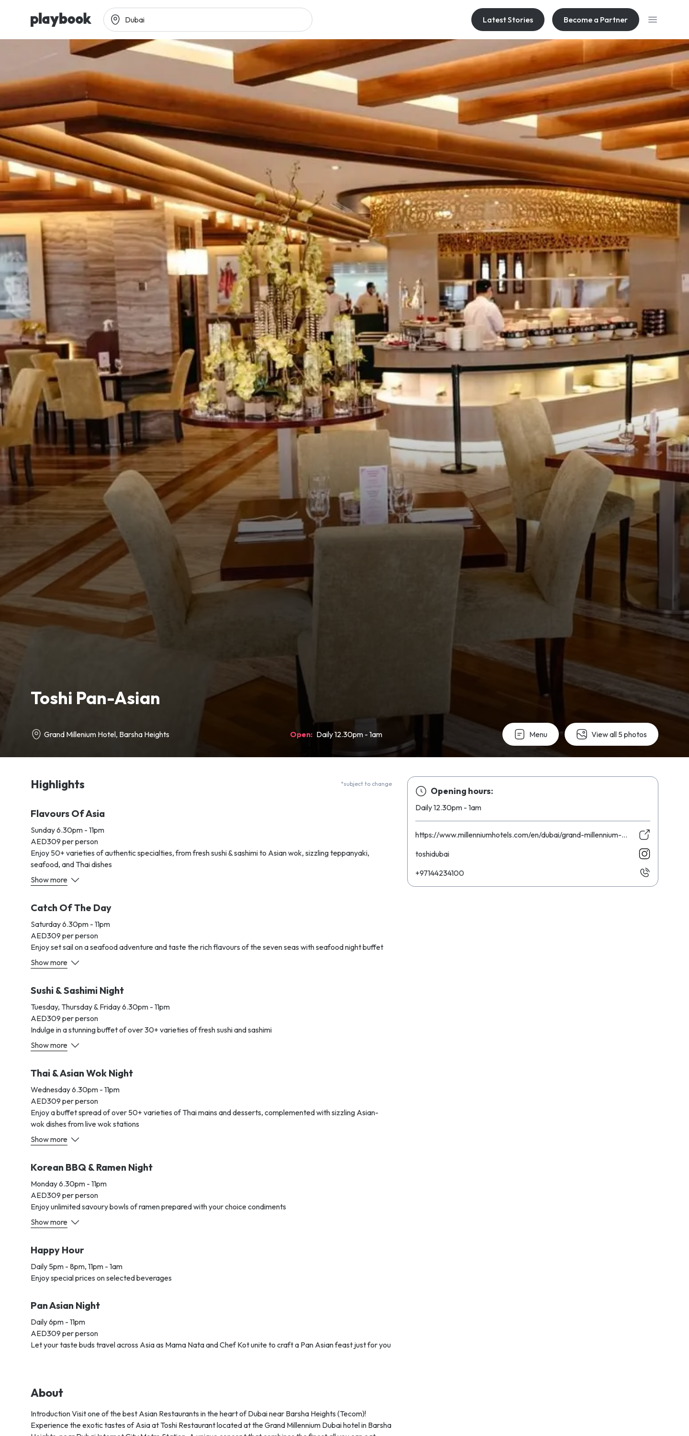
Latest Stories (508, 19)
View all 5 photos (611, 734)
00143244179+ (439, 873)
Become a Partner (596, 19)
